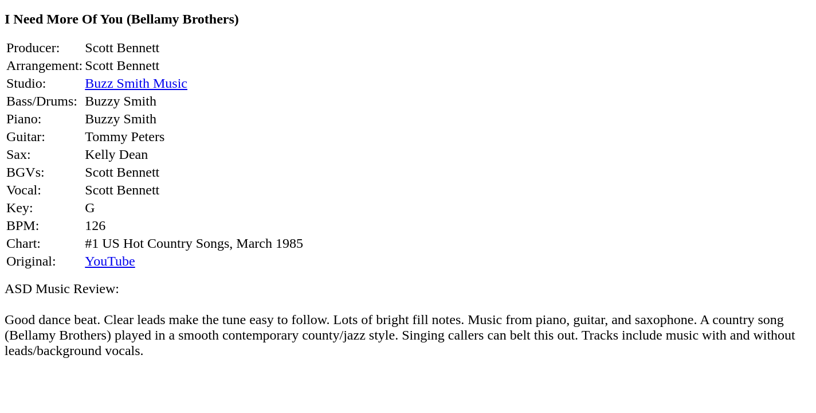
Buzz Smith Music (136, 83)
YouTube (110, 261)
